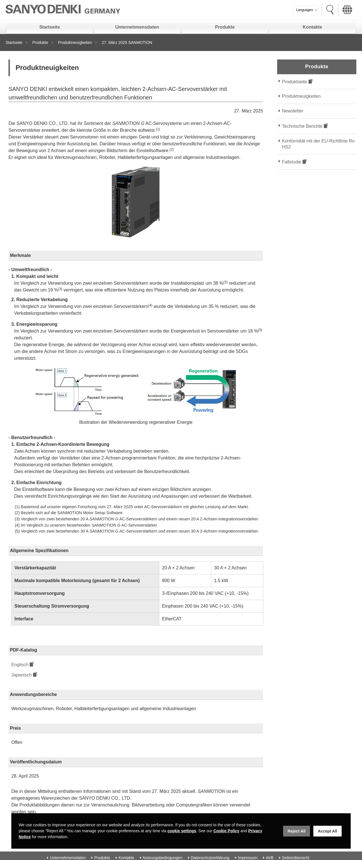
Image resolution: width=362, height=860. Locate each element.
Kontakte (312, 27)
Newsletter (292, 110)
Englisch (19, 664)
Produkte (224, 27)
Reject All (296, 831)
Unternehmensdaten (137, 27)
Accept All (327, 831)
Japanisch (21, 674)
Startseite (49, 27)
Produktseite (294, 81)
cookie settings (181, 831)
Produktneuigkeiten (75, 42)
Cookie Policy (227, 831)
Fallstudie (291, 161)
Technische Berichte (302, 126)
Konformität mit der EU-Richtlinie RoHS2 (318, 144)
